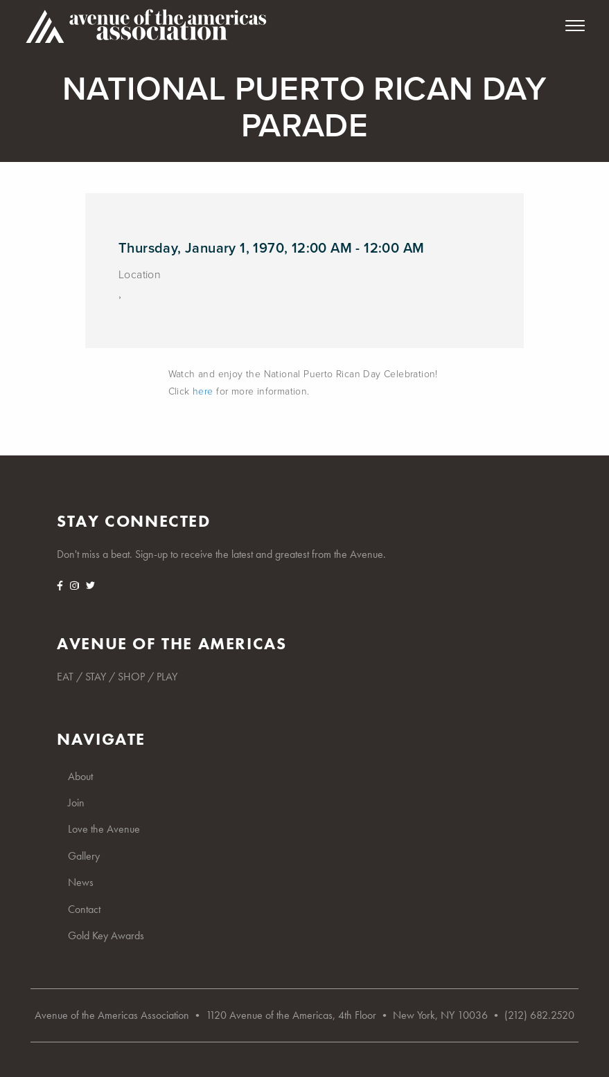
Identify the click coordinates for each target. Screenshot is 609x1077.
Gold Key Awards (106, 935)
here (203, 391)
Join (76, 802)
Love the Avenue (104, 829)
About (80, 776)
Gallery (84, 856)
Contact (84, 909)
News (81, 882)
